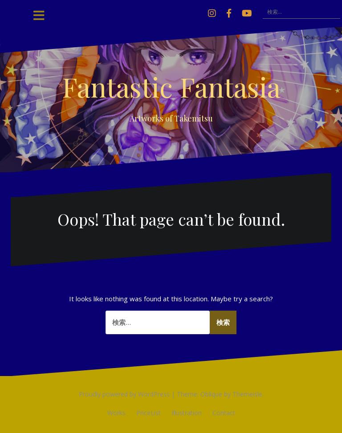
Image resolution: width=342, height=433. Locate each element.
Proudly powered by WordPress (124, 394)
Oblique (211, 394)
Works (116, 413)
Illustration (186, 413)
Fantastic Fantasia (171, 86)
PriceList (148, 413)
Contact (223, 413)
